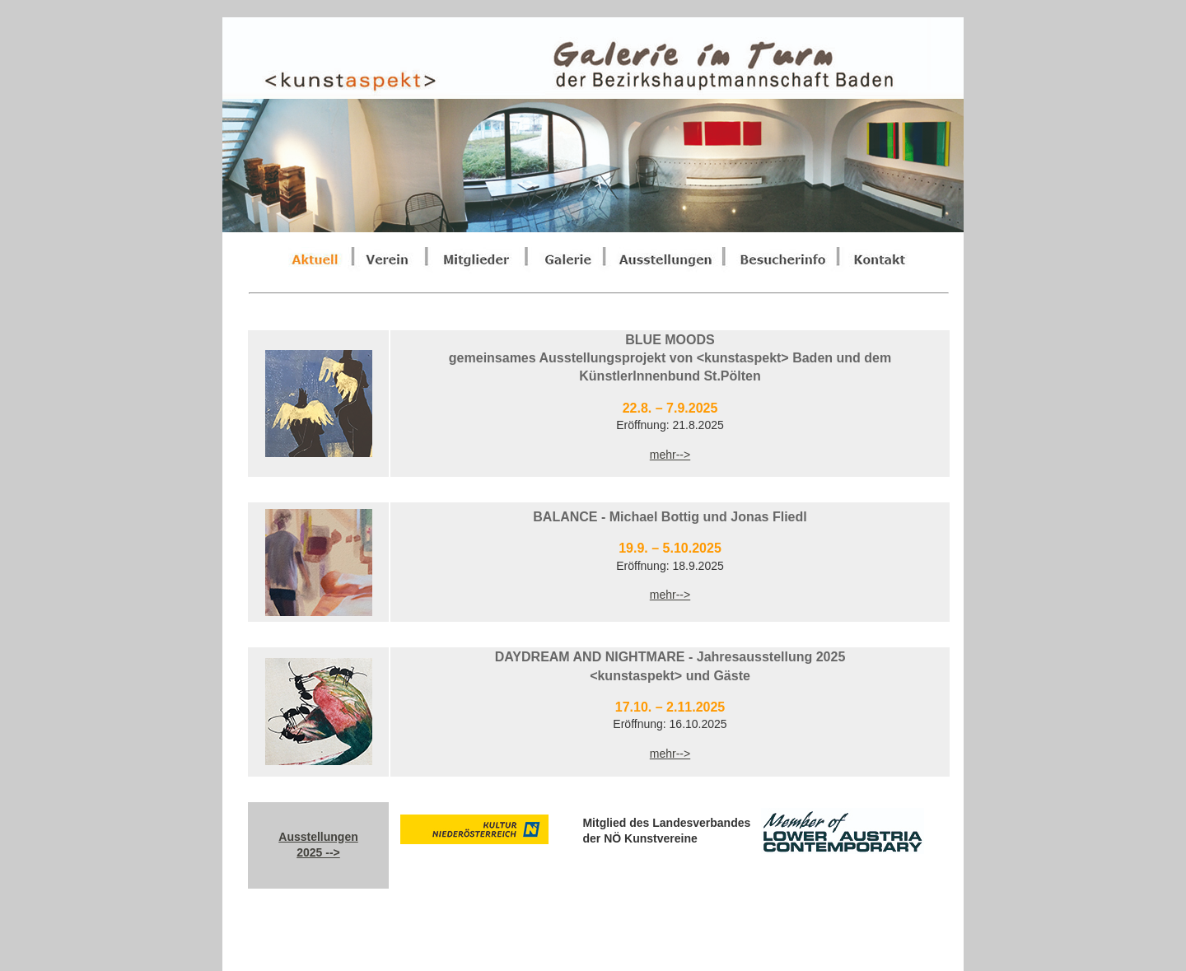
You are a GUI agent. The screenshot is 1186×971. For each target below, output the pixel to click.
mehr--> (670, 454)
